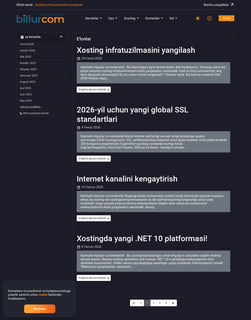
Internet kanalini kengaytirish (127, 178)
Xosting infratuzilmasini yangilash (59, 5)
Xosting (130, 18)
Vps (111, 18)
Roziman (39, 309)
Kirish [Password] (226, 18)
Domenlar (152, 18)
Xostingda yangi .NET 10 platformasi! (142, 238)
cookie (43, 294)
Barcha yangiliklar (219, 4)
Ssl (171, 18)
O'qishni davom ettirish (93, 89)
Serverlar (91, 18)
